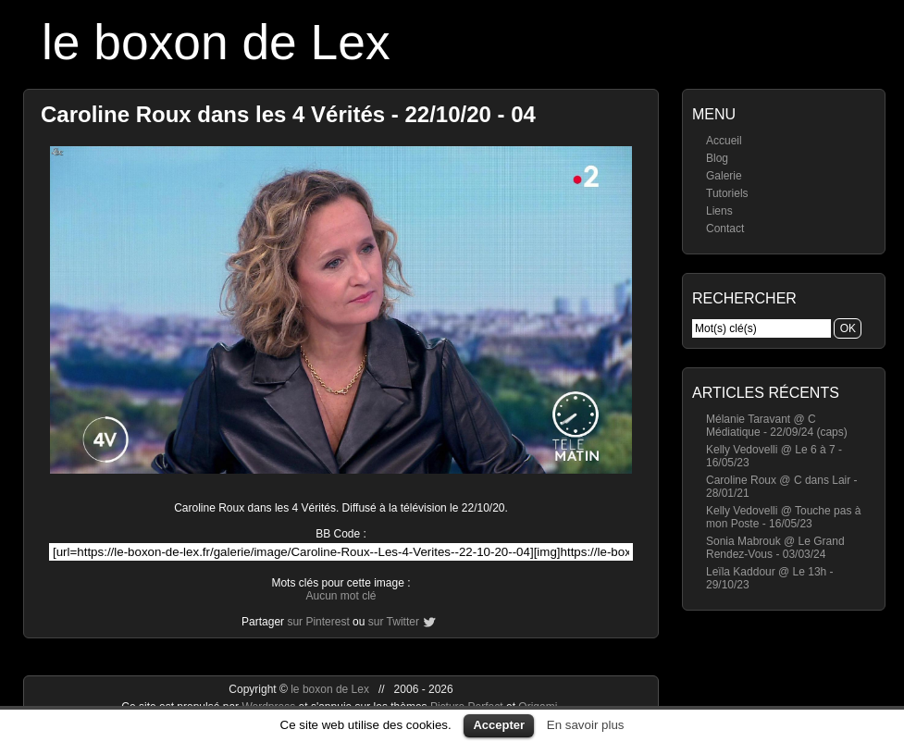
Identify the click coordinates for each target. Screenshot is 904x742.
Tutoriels (727, 193)
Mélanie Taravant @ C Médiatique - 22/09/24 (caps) (777, 426)
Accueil (724, 140)
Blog (717, 158)
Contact (725, 228)
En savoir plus (586, 725)
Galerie (724, 175)
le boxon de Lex (216, 42)
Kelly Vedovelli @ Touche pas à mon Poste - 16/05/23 (783, 517)
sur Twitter (393, 621)
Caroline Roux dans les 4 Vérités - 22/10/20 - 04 (288, 114)
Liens (719, 210)
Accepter (499, 725)
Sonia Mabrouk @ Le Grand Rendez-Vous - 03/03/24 (775, 548)
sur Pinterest (318, 621)
